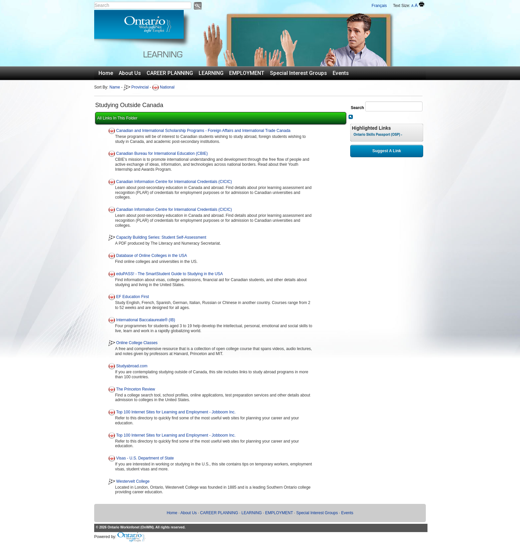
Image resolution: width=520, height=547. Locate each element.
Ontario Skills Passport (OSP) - (378, 134)
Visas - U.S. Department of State (145, 458)
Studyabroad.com (131, 366)
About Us (130, 73)
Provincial (136, 87)
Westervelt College (133, 481)
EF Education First (132, 297)
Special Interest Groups (298, 73)
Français (379, 5)
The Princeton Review (135, 389)
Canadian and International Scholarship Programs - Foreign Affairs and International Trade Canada (203, 130)
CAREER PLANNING (170, 73)
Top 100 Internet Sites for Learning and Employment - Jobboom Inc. (175, 412)
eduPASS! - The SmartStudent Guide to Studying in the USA (169, 274)
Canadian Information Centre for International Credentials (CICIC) (174, 181)
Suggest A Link (386, 151)
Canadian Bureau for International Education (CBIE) (162, 154)
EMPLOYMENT (246, 73)
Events (341, 73)
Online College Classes (137, 343)
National (163, 87)
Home (105, 73)
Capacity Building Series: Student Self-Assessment (161, 237)
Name (114, 87)
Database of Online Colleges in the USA (151, 255)
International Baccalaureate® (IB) (145, 320)
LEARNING (211, 73)
